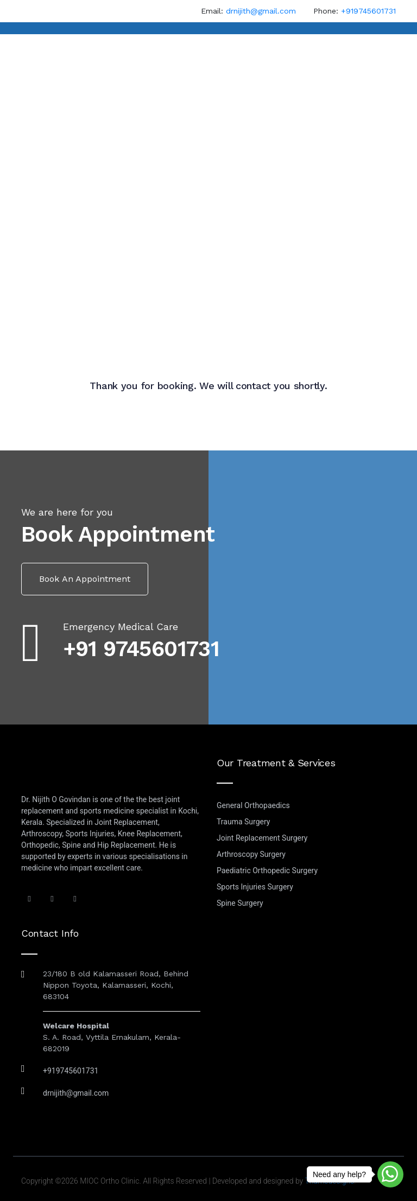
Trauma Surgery (243, 821)
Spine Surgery (240, 903)
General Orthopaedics (253, 805)
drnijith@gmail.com (261, 11)
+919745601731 (368, 11)
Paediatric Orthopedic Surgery (267, 870)
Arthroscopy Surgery (251, 854)
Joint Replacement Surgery (262, 838)
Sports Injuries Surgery (255, 886)
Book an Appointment (84, 579)
